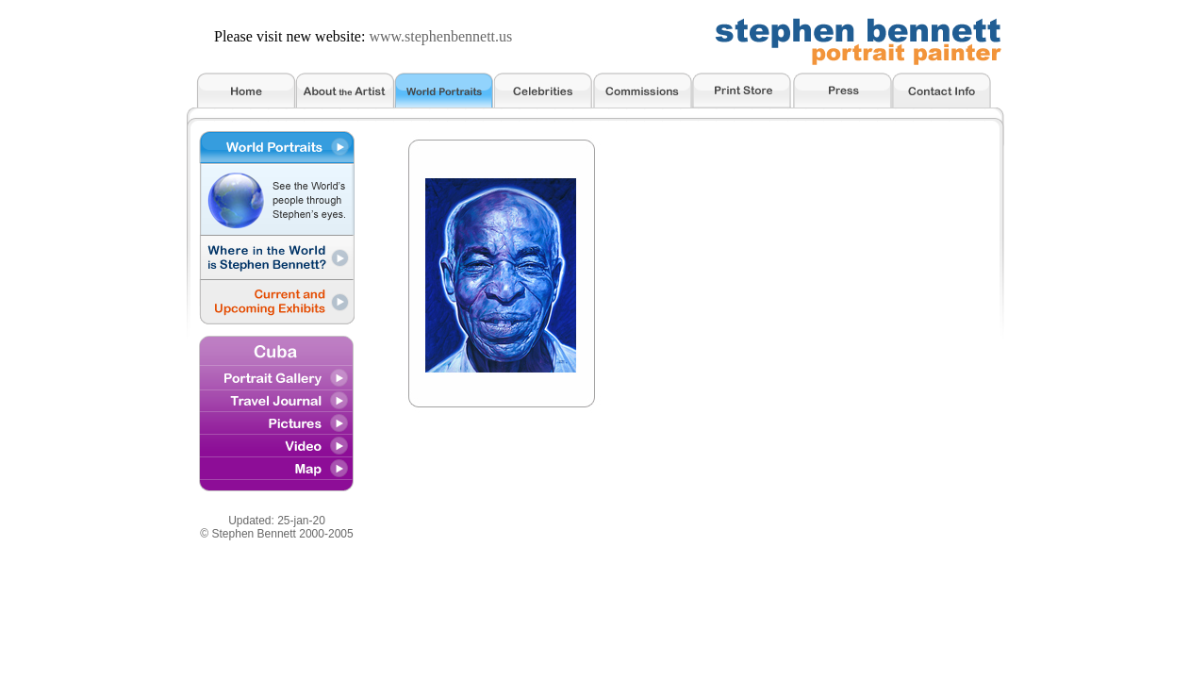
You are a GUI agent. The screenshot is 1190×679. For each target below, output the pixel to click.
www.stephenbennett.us (440, 36)
